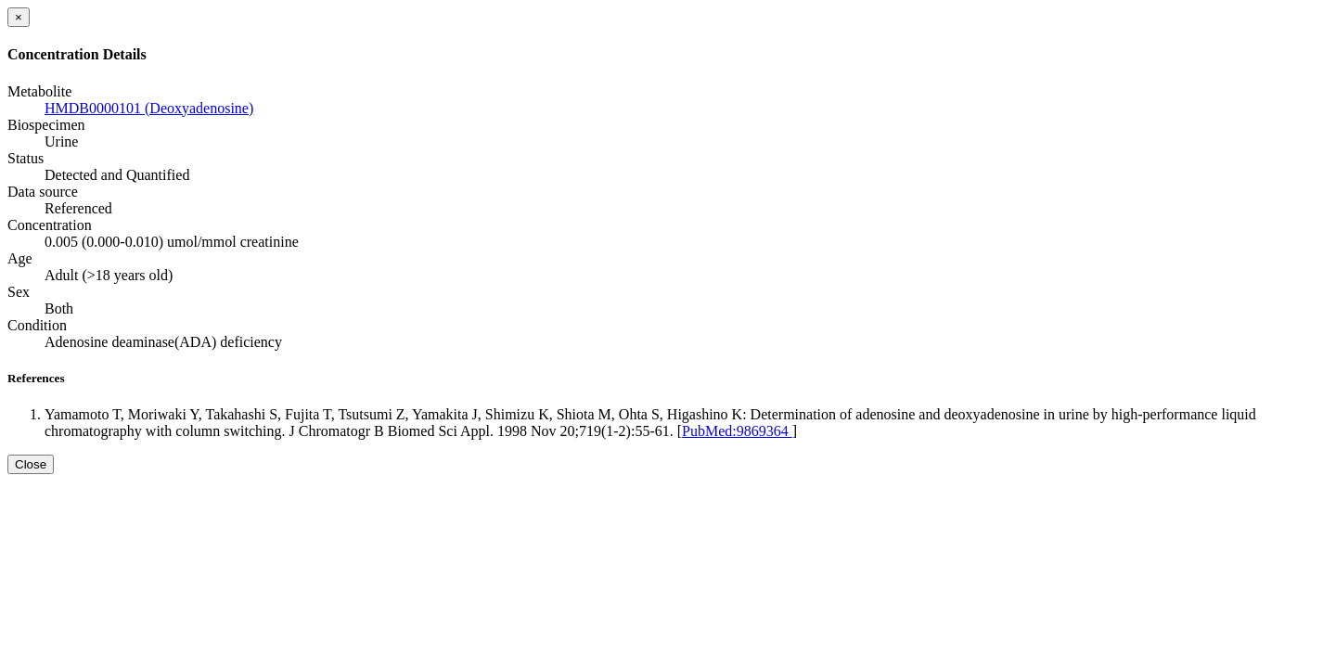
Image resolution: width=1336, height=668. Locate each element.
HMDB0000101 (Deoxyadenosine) (149, 108)
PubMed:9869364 (737, 431)
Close (30, 464)
